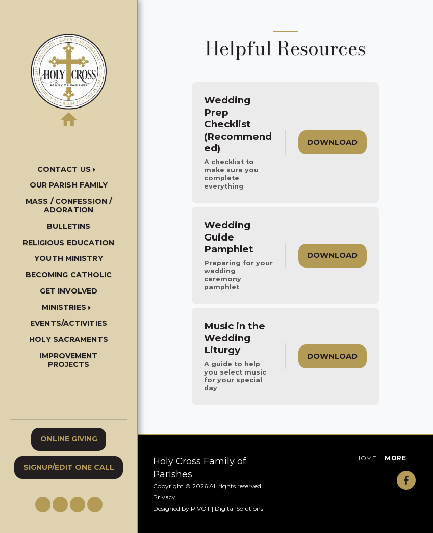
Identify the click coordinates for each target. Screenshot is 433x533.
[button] (69, 169)
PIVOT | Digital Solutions (227, 508)
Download (332, 142)
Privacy (164, 497)
